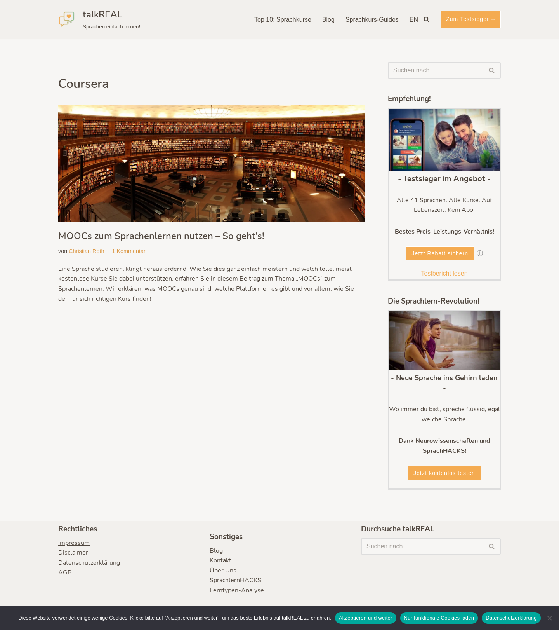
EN (414, 19)
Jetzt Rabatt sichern (439, 253)
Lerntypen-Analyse (237, 590)
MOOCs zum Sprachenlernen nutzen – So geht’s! (161, 236)
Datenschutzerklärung (89, 562)
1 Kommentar (128, 251)
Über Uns (223, 570)
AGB (65, 573)
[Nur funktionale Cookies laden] (549, 618)
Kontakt (220, 561)
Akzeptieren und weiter (365, 618)
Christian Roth (86, 251)
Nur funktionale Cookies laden (439, 618)
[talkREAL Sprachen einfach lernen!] (99, 19)
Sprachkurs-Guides (372, 19)
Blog (328, 19)
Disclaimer (73, 553)
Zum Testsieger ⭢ (471, 19)
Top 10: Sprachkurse (282, 19)
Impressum (74, 543)
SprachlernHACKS (235, 580)
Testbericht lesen (444, 273)
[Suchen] (426, 19)
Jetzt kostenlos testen (444, 473)
